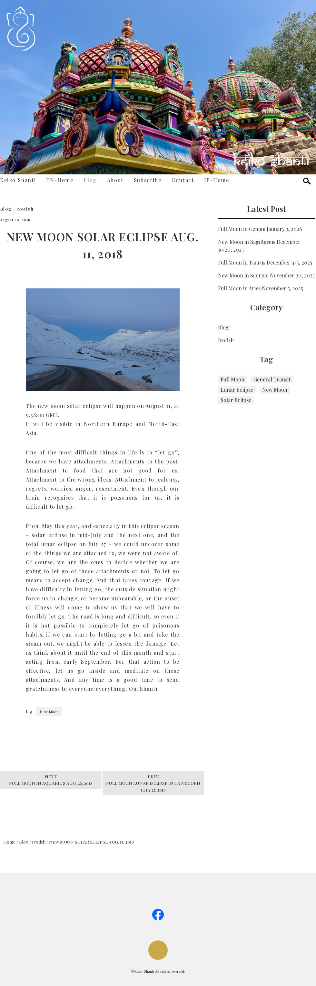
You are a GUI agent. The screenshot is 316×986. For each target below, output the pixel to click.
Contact (183, 180)
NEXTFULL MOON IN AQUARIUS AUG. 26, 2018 (51, 779)
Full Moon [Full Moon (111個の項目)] (232, 379)
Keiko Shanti (18, 180)
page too (158, 950)
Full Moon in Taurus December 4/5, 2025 (265, 262)
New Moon (49, 711)
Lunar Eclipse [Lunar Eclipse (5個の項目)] (237, 389)
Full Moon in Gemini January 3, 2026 (260, 228)
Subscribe (147, 180)
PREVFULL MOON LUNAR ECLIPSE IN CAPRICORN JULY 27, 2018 (153, 783)
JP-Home (216, 180)
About (115, 180)
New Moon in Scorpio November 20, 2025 (266, 275)
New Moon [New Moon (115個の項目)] (274, 389)
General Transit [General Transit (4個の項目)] (272, 379)
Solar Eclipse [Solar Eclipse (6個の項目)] (236, 400)
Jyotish (25, 209)
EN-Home (59, 180)
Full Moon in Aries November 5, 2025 (260, 288)
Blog (90, 180)
